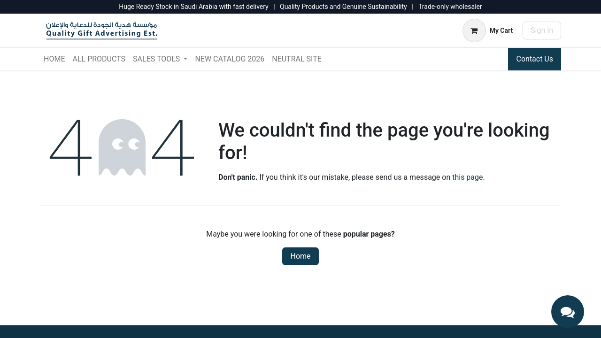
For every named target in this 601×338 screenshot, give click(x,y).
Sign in (542, 30)
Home (300, 256)
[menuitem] (54, 59)
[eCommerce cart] (488, 30)
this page (467, 177)
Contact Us (534, 58)
